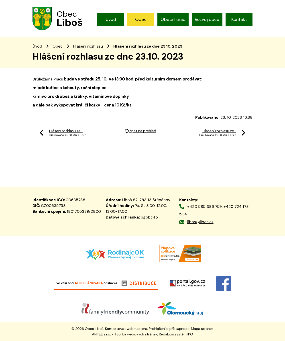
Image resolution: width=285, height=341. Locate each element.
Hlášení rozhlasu (88, 46)
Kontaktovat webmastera (126, 328)
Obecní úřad (173, 19)
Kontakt (239, 19)
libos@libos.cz (200, 222)
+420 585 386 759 (204, 206)
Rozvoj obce (207, 19)
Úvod (111, 19)
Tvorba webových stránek (135, 334)
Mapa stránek (202, 328)
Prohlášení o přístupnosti (169, 328)
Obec (141, 19)
